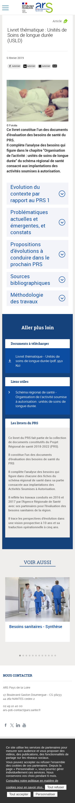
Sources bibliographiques (30, 279)
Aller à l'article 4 (30, 656)
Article (57, 21)
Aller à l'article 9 (46, 656)
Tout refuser (55, 787)
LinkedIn (18, 725)
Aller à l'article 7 (39, 656)
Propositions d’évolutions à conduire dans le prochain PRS (29, 254)
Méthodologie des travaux (26, 298)
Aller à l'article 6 (36, 656)
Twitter (12, 725)
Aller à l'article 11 (52, 656)
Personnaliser (45, 794)
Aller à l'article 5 (33, 656)
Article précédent (3, 656)
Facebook (5, 725)
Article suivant (71, 656)
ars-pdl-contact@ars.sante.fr (22, 710)
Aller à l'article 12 (55, 656)
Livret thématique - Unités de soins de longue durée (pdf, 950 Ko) (39, 361)
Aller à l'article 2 (23, 656)
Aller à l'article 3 (27, 656)
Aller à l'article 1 (20, 656)
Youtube (24, 725)
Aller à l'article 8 (43, 656)
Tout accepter (18, 794)
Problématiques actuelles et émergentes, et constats (29, 222)
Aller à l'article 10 (49, 656)
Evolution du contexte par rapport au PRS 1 (30, 193)
